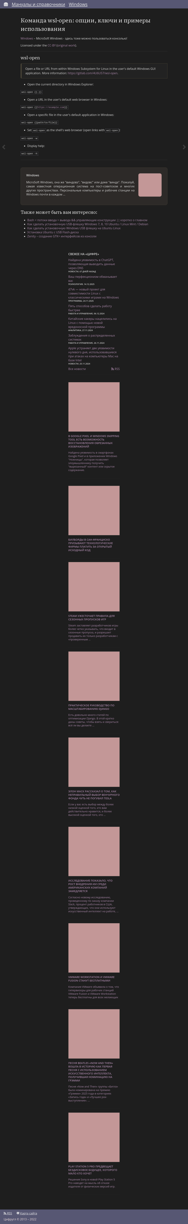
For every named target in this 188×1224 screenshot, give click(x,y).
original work (66, 47)
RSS (115, 368)
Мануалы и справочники (38, 4)
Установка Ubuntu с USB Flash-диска (53, 231)
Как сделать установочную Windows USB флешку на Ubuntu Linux (74, 227)
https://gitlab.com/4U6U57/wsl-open (93, 74)
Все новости (77, 368)
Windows (78, 4)
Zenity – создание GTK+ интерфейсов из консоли (62, 235)
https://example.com (50, 108)
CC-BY (52, 47)
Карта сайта (27, 1212)
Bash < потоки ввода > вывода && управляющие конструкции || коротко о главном (88, 219)
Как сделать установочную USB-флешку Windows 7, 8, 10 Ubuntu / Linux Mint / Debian (88, 223)
